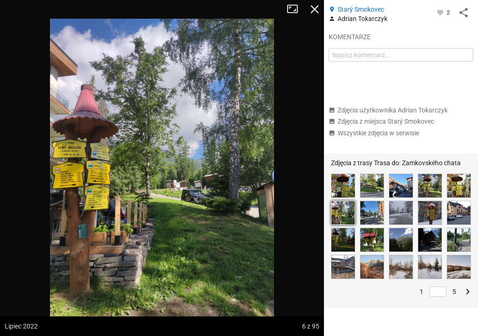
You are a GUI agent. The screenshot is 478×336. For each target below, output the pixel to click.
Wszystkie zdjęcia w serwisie (374, 133)
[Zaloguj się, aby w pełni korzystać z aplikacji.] (441, 12)
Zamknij (314, 9)
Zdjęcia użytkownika (388, 110)
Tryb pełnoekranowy (296, 9)
